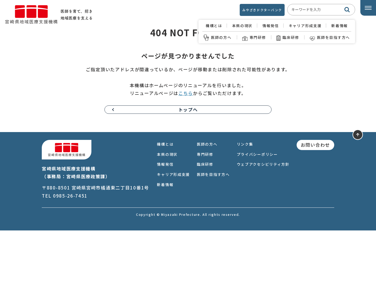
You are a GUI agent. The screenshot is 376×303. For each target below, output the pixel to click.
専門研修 (254, 37)
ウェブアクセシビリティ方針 (263, 236)
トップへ (188, 182)
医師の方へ (218, 37)
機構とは (214, 25)
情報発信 (270, 25)
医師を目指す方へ (330, 37)
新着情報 (339, 25)
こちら (185, 165)
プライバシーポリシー (257, 226)
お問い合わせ (315, 217)
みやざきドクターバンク (262, 10)
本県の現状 (242, 25)
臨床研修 (288, 37)
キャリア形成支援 (305, 25)
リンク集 (245, 216)
